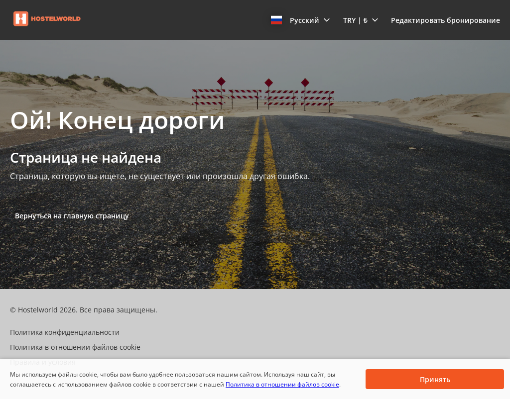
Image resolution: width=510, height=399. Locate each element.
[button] (300, 20)
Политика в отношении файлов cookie (282, 384)
